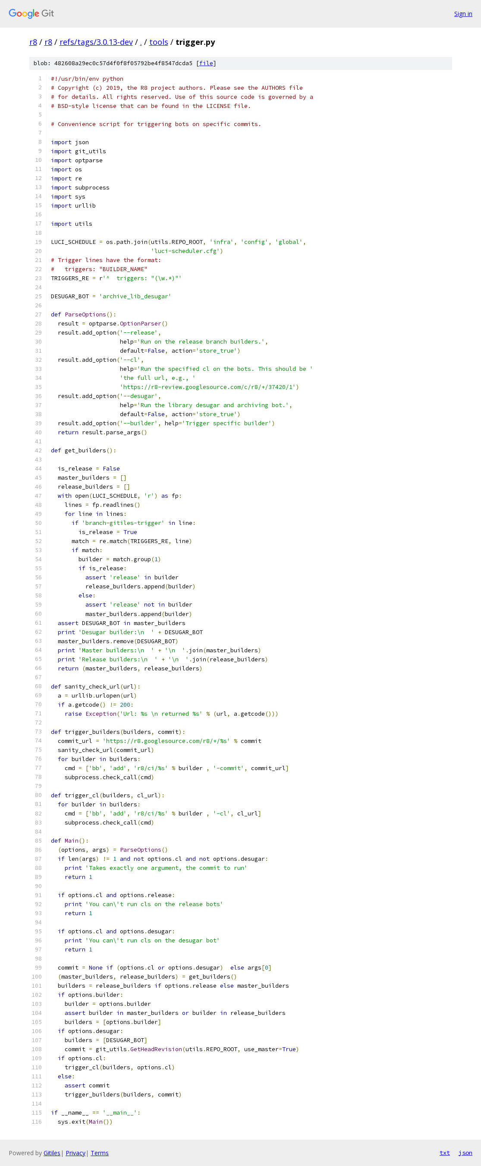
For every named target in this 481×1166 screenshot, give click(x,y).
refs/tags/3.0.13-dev (96, 42)
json (465, 1153)
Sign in (463, 13)
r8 (33, 42)
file (206, 63)
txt (445, 1153)
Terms (100, 1153)
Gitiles (52, 1153)
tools (158, 42)
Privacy (75, 1153)
